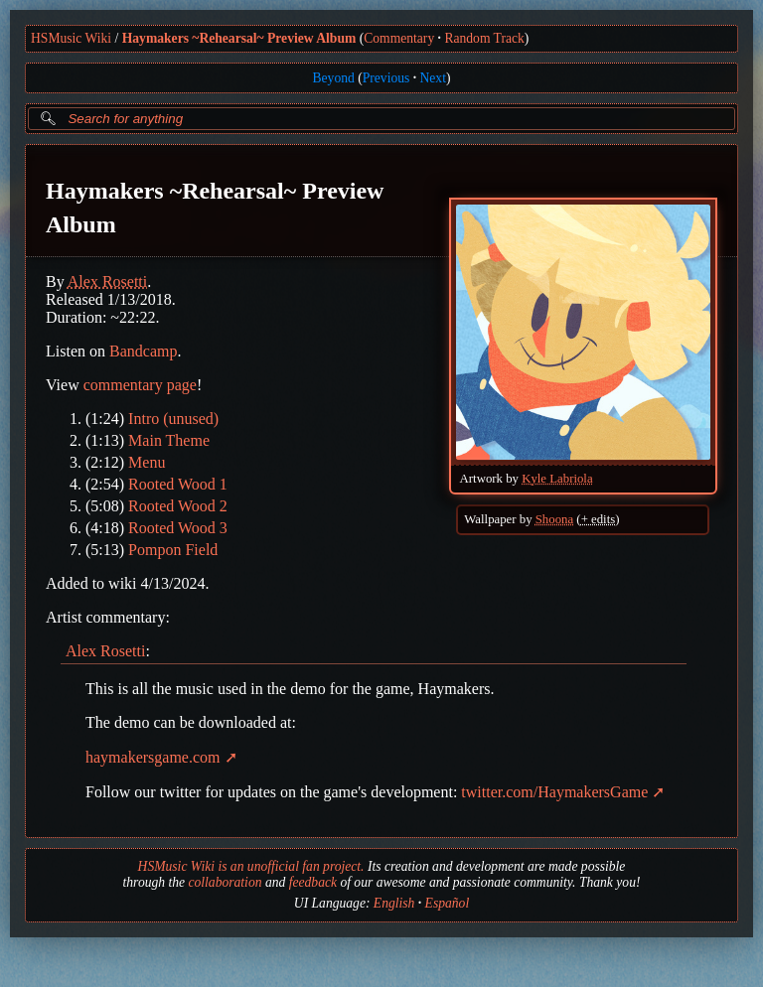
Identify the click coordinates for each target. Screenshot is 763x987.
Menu (146, 462)
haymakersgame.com (153, 757)
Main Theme (169, 440)
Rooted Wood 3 (178, 527)
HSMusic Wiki (71, 38)
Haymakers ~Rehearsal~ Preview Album (239, 38)
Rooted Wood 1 (178, 484)
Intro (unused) (173, 418)
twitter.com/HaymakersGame (554, 791)
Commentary (399, 38)
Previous (386, 77)
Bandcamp (143, 351)
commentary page (140, 384)
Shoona (554, 519)
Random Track (484, 38)
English (394, 903)
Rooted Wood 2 (178, 505)
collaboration (224, 882)
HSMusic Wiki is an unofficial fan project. (251, 866)
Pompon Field (173, 549)
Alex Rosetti (107, 281)
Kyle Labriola (557, 479)
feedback (313, 882)
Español (447, 903)
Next (433, 77)
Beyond (334, 77)
